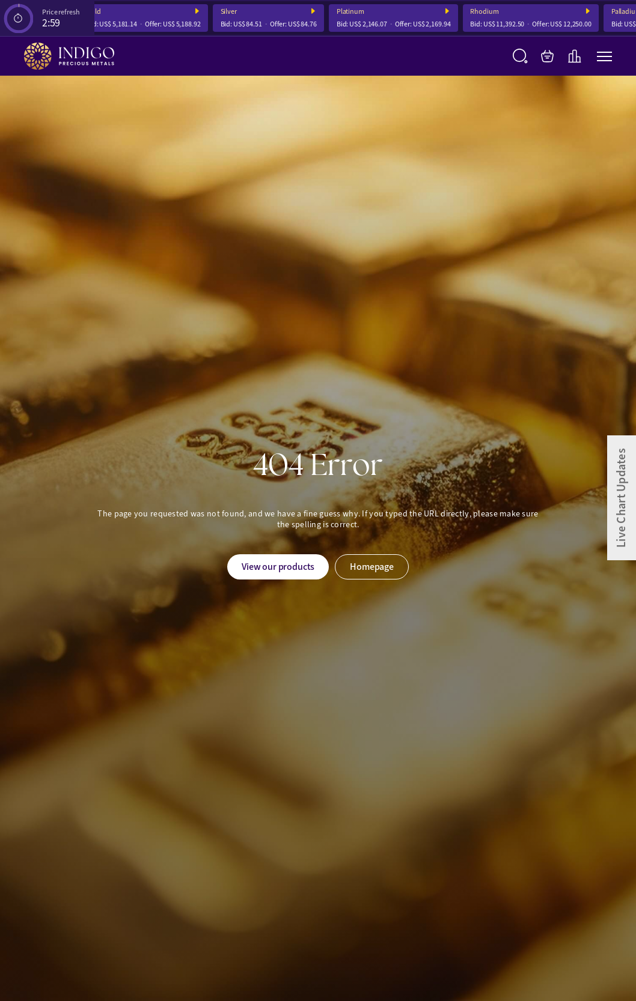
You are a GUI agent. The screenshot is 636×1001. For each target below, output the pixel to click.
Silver (231, 11)
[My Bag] (547, 56)
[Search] (520, 56)
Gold (97, 11)
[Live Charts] (574, 56)
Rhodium (487, 11)
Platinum (353, 11)
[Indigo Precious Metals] (69, 56)
